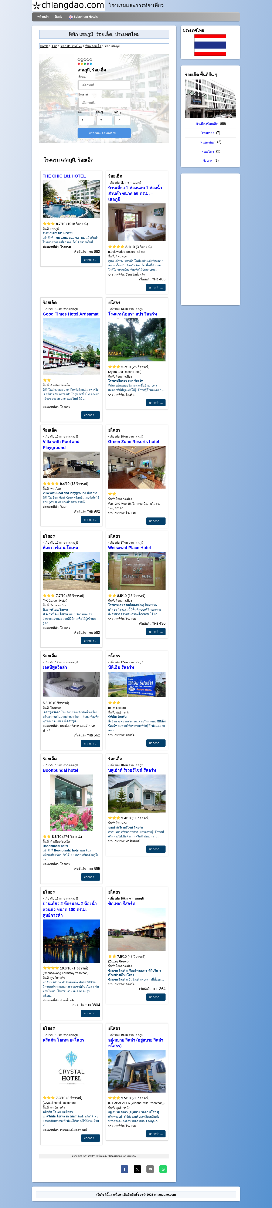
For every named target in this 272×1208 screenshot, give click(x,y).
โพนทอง (208, 133)
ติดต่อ (58, 16)
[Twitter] (137, 1169)
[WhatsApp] (163, 1169)
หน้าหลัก (42, 16)
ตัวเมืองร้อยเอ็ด (207, 124)
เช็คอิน (82, 76)
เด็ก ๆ (117, 112)
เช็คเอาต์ (83, 94)
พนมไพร (208, 151)
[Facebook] (124, 1169)
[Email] (150, 1169)
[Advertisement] (210, 239)
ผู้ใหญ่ (99, 112)
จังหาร (208, 160)
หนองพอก (208, 142)
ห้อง (80, 112)
